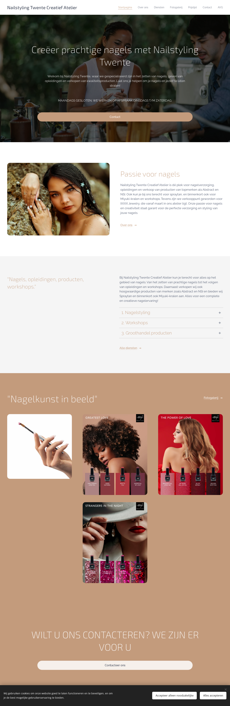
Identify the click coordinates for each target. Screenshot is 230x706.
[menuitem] (101, 7)
